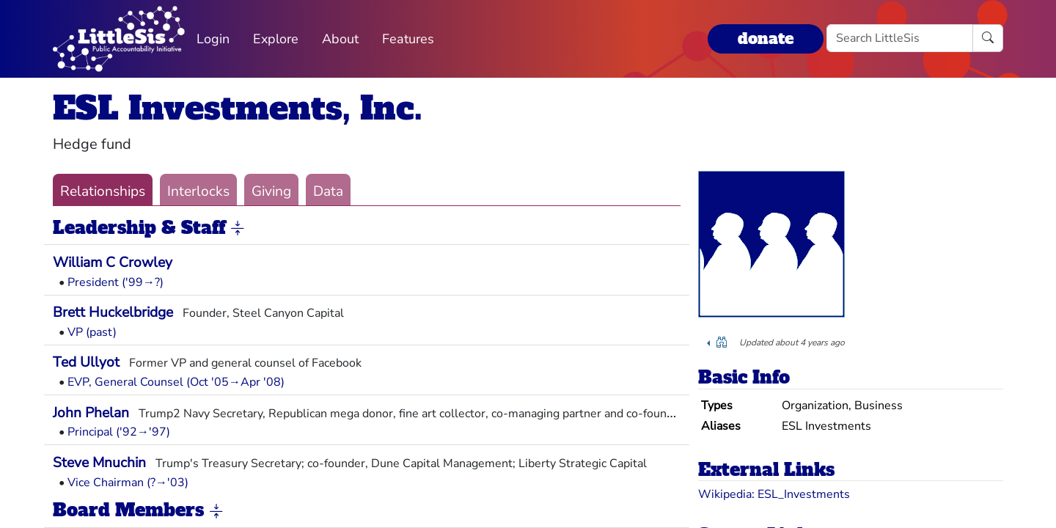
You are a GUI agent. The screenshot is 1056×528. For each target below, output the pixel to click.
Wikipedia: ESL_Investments (774, 494)
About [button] (340, 39)
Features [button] (408, 39)
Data (328, 191)
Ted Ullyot (86, 362)
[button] (237, 229)
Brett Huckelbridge (113, 312)
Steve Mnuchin (99, 462)
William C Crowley (112, 262)
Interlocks (198, 191)
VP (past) (92, 332)
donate (765, 38)
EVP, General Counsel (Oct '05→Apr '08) (176, 382)
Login (213, 39)
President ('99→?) (115, 282)
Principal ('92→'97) (118, 432)
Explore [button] (275, 39)
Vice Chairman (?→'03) (127, 482)
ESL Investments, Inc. (237, 108)
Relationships (102, 191)
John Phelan (91, 412)
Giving (271, 191)
